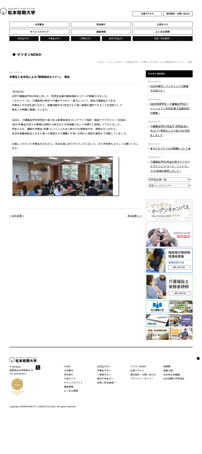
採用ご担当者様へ (162, 38)
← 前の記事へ (16, 215)
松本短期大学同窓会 (173, 378)
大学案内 (68, 370)
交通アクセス (147, 14)
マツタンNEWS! (169, 76)
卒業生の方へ (54, 38)
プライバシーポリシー (142, 378)
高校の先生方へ (116, 38)
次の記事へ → (134, 215)
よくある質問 (71, 391)
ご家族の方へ (85, 38)
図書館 (166, 366)
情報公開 (168, 370)
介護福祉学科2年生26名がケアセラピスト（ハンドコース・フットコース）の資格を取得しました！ (170, 166)
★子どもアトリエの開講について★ (170, 148)
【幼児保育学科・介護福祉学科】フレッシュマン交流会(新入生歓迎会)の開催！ (170, 108)
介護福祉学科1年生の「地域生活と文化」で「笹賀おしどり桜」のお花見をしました (170, 131)
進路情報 (68, 386)
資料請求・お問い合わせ (178, 14)
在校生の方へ (24, 38)
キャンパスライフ (73, 382)
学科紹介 (68, 374)
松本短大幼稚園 (171, 374)
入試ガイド (70, 378)
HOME (100, 62)
